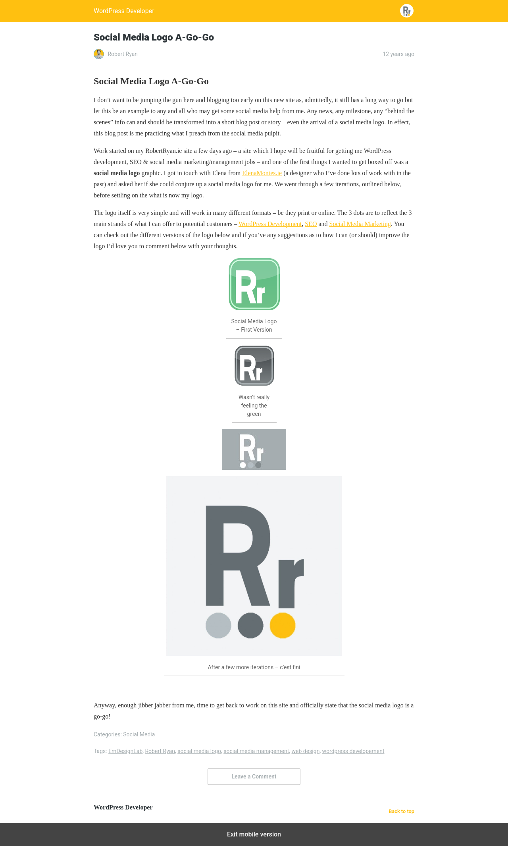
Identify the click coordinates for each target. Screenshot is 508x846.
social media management (256, 751)
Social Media (139, 734)
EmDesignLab (125, 751)
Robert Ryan (160, 751)
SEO (311, 223)
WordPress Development (270, 223)
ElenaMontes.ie (262, 173)
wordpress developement (353, 751)
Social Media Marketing (360, 223)
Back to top (401, 811)
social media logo (199, 751)
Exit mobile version (254, 834)
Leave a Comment (254, 776)
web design (306, 751)
